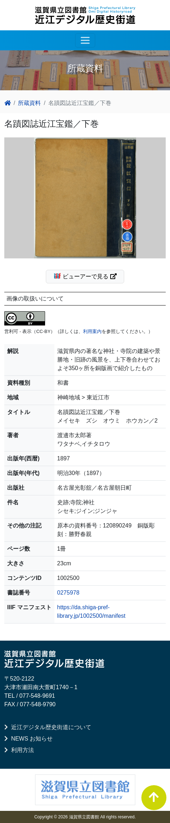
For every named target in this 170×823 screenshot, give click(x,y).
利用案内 (92, 331)
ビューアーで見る (87, 276)
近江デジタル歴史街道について (47, 727)
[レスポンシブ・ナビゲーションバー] (85, 40)
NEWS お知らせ (28, 739)
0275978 (68, 593)
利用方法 (19, 750)
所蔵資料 (29, 103)
